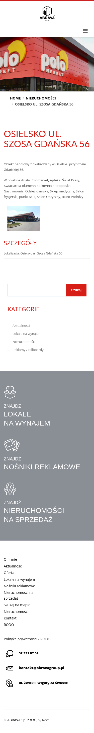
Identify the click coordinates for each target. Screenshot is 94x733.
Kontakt (10, 618)
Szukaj (76, 290)
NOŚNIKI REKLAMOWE (42, 467)
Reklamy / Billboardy (28, 349)
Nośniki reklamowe (19, 586)
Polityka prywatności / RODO (27, 639)
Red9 (46, 719)
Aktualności (21, 325)
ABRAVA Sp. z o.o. (21, 719)
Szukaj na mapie (17, 604)
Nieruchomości (24, 341)
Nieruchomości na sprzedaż (18, 595)
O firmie (10, 559)
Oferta (9, 572)
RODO (9, 624)
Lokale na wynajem (27, 333)
